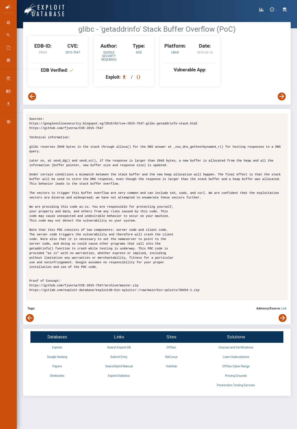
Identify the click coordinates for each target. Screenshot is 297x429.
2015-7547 (72, 52)
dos (139, 52)
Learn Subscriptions (236, 357)
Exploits (57, 347)
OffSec (171, 347)
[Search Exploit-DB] (285, 10)
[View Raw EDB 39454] (139, 77)
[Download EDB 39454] (125, 77)
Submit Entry (119, 357)
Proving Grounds (236, 375)
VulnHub (171, 366)
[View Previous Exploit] (32, 96)
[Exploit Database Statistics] (261, 10)
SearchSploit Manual (119, 366)
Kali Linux (171, 357)
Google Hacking (57, 357)
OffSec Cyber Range (236, 366)
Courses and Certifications (236, 347)
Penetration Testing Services (236, 385)
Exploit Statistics (119, 375)
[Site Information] (273, 10)
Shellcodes (57, 375)
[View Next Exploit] (282, 96)
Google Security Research (109, 56)
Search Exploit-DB (119, 347)
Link (284, 308)
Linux (175, 52)
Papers (57, 366)
